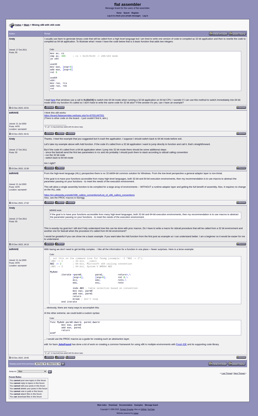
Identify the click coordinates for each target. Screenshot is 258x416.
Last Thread (227, 373)
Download (113, 405)
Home (119, 13)
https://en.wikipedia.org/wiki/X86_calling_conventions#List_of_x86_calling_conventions (89, 195)
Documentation (126, 405)
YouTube (150, 409)
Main (27, 25)
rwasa (135, 413)
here (53, 100)
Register (135, 13)
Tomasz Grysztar (126, 409)
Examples (138, 405)
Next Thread (239, 373)
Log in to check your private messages (124, 16)
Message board (151, 405)
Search (126, 13)
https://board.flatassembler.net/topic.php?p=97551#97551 (74, 115)
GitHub (143, 409)
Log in (145, 16)
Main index (102, 405)
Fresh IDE (181, 344)
